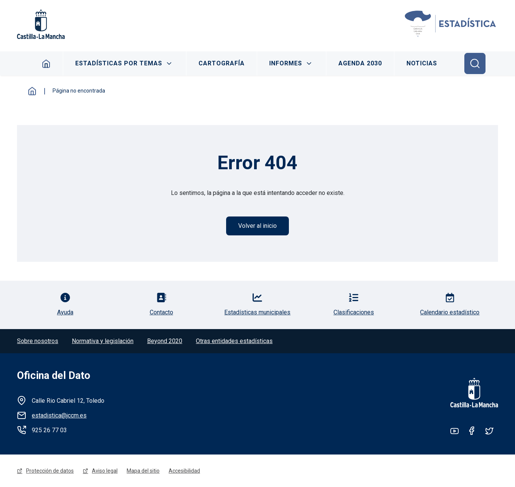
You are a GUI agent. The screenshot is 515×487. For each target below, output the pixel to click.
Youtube (454, 431)
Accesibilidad (184, 471)
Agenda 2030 (360, 63)
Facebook (472, 431)
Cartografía (222, 63)
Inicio (46, 63)
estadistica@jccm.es (59, 415)
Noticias (421, 63)
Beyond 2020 (164, 341)
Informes (285, 63)
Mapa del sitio (143, 471)
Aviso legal (105, 471)
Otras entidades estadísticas (234, 341)
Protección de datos (50, 471)
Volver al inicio (257, 225)
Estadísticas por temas (118, 63)
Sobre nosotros (37, 341)
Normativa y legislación (102, 341)
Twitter (489, 431)
